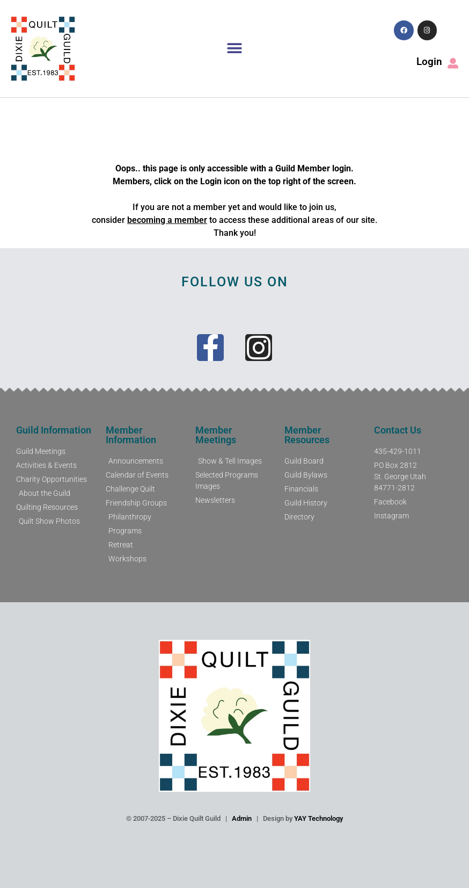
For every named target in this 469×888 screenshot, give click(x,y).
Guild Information (53, 430)
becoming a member (167, 220)
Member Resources (306, 434)
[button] (234, 49)
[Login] (453, 63)
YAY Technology (318, 818)
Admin (242, 818)
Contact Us (397, 430)
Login (429, 61)
